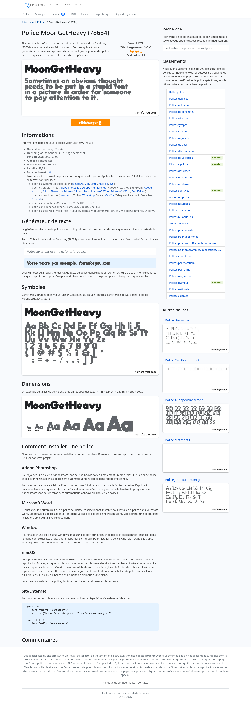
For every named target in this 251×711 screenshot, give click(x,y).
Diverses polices (178, 164)
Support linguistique (126, 14)
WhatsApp (88, 195)
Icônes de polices (179, 223)
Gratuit (26, 14)
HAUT (73, 14)
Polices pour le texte (181, 230)
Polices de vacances (181, 158)
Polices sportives (179, 190)
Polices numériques (181, 217)
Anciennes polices (180, 197)
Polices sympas (178, 125)
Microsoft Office (120, 191)
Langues (78, 4)
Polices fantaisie (178, 131)
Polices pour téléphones (183, 236)
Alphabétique (103, 14)
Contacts (143, 682)
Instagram (66, 195)
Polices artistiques (180, 210)
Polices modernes (179, 184)
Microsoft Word (100, 191)
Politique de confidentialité (119, 682)
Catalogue (40, 14)
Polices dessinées (179, 171)
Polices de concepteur (182, 112)
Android (103, 184)
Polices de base (178, 144)
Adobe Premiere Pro (94, 187)
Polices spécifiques (180, 256)
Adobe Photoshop (70, 187)
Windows (77, 184)
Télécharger (90, 122)
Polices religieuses (180, 276)
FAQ (67, 4)
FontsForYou (35, 5)
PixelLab (37, 199)
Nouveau (58, 14)
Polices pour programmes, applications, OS (195, 250)
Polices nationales (180, 289)
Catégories (54, 4)
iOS (111, 184)
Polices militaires (179, 105)
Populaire (86, 14)
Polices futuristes (179, 204)
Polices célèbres (178, 118)
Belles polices (177, 92)
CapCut (109, 195)
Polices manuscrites (181, 177)
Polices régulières (179, 138)
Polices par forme (179, 269)
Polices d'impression (181, 151)
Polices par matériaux (182, 263)
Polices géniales (178, 98)
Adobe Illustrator (53, 191)
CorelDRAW (138, 191)
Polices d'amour (178, 282)
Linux (94, 184)
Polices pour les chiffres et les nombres (192, 243)
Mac (86, 184)
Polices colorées (178, 296)
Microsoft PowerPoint (77, 191)
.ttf (49, 172)
